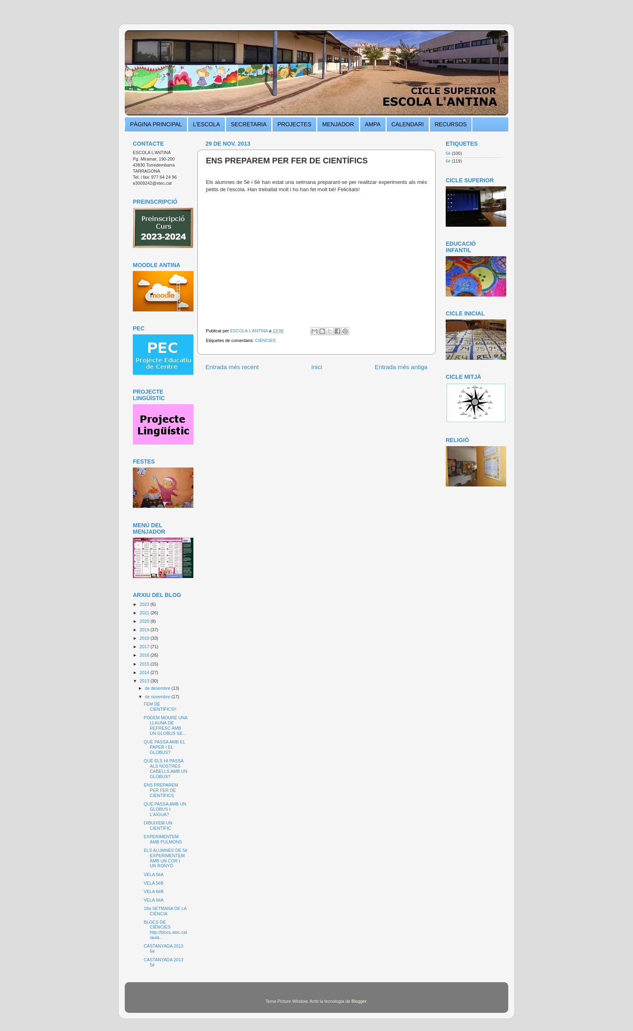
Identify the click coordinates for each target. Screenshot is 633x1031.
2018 (145, 638)
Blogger (359, 1001)
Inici (316, 366)
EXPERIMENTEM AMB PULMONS (163, 839)
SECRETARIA (248, 124)
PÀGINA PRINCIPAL (156, 124)
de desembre (158, 688)
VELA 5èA (153, 874)
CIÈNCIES (265, 340)
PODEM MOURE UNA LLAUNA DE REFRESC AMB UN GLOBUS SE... (165, 725)
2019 (145, 629)
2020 (145, 621)
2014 (145, 672)
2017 (145, 646)
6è (448, 161)
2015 (145, 664)
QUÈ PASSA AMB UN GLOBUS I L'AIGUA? (165, 809)
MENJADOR (338, 124)
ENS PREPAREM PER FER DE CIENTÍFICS (161, 790)
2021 (145, 612)
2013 (145, 680)
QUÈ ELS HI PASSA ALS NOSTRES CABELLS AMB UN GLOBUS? (165, 768)
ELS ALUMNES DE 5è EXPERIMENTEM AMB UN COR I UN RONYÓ (165, 858)
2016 (145, 655)
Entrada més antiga (401, 366)
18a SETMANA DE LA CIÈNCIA (165, 911)
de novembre (158, 696)
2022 (145, 604)
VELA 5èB (153, 883)
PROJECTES (294, 124)
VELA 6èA (153, 899)
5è (448, 153)
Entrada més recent (232, 366)
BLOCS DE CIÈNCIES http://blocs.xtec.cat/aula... (165, 930)
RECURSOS (451, 124)
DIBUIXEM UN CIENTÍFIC (158, 825)
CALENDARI (408, 124)
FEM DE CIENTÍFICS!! (160, 706)
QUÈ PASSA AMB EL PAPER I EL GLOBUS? (164, 747)
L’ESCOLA (206, 124)
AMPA (373, 124)
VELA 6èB (153, 891)
